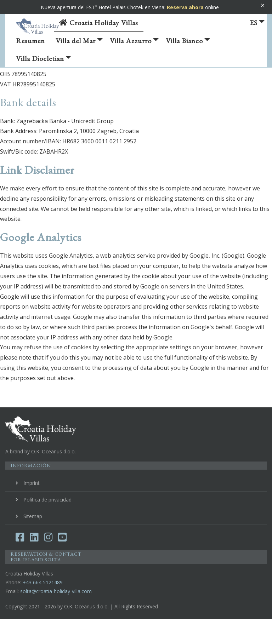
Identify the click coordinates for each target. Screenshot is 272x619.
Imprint (31, 483)
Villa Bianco (188, 43)
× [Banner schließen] (263, 5)
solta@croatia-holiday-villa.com (56, 591)
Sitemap (32, 516)
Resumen (30, 40)
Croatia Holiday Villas (98, 22)
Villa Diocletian (43, 60)
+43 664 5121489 (43, 582)
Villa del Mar (79, 43)
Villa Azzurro (134, 43)
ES (257, 22)
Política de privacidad (47, 499)
